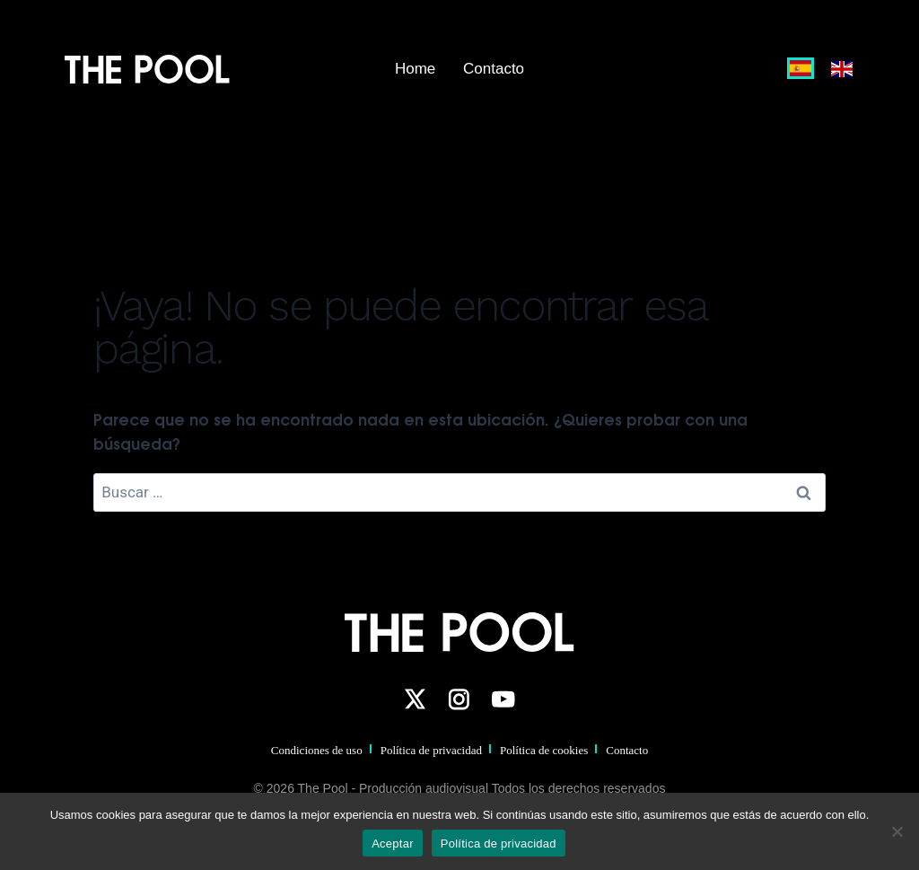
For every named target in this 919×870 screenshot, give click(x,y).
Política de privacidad (431, 750)
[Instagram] (458, 699)
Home (415, 68)
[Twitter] (414, 699)
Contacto (493, 68)
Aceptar (393, 843)
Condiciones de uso (317, 750)
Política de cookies (544, 750)
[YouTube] (503, 699)
